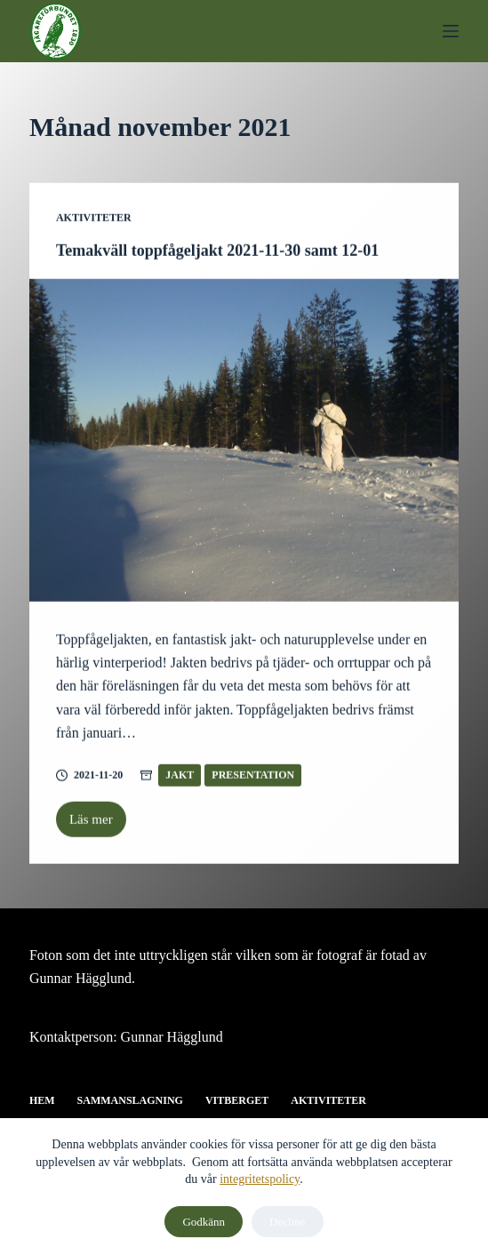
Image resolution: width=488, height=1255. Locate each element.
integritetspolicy (260, 1179)
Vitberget (236, 1100)
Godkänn (203, 1221)
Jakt (179, 776)
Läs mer (97, 825)
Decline (287, 1221)
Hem (42, 1100)
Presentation (253, 776)
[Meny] (451, 31)
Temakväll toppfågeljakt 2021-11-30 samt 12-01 (217, 251)
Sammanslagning (130, 1100)
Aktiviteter (94, 218)
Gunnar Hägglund (172, 1036)
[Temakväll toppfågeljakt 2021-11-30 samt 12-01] (244, 441)
